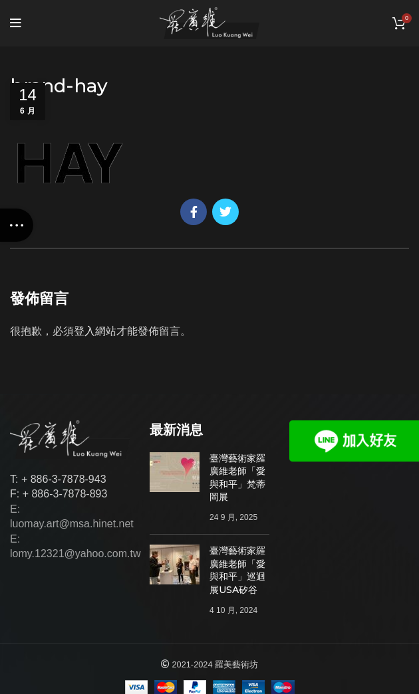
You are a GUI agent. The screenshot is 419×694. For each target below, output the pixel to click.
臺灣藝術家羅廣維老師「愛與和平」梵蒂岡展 (237, 477)
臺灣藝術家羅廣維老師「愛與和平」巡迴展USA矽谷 (237, 570)
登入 (84, 331)
